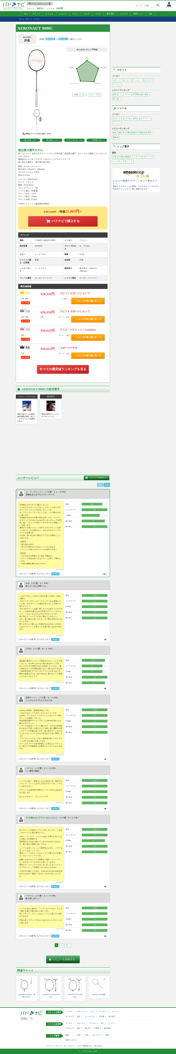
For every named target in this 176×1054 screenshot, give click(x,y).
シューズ (63, 14)
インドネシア (118, 161)
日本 (115, 157)
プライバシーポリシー (54, 1046)
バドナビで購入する (66, 221)
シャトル (49, 14)
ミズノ (128, 80)
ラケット (36, 14)
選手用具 (110, 14)
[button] (36, 79)
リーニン (117, 85)
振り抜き (145, 94)
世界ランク (138, 14)
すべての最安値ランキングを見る (62, 369)
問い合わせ (99, 1046)
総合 (115, 94)
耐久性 (122, 133)
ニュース (124, 14)
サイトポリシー (69, 1046)
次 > (68, 945)
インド (130, 161)
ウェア (87, 14)
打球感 (136, 94)
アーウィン (145, 119)
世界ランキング (71, 1040)
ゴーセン (129, 119)
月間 (106, 485)
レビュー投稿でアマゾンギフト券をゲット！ (135, 182)
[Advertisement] (39, 448)
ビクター (149, 80)
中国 (121, 157)
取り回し (117, 99)
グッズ (98, 14)
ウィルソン (138, 80)
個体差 (116, 137)
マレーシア (148, 157)
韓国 (127, 157)
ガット (75, 14)
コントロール (125, 94)
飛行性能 (131, 133)
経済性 (148, 133)
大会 (150, 14)
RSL (136, 119)
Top (25, 14)
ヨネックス (118, 80)
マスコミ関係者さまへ (85, 1046)
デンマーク (136, 157)
